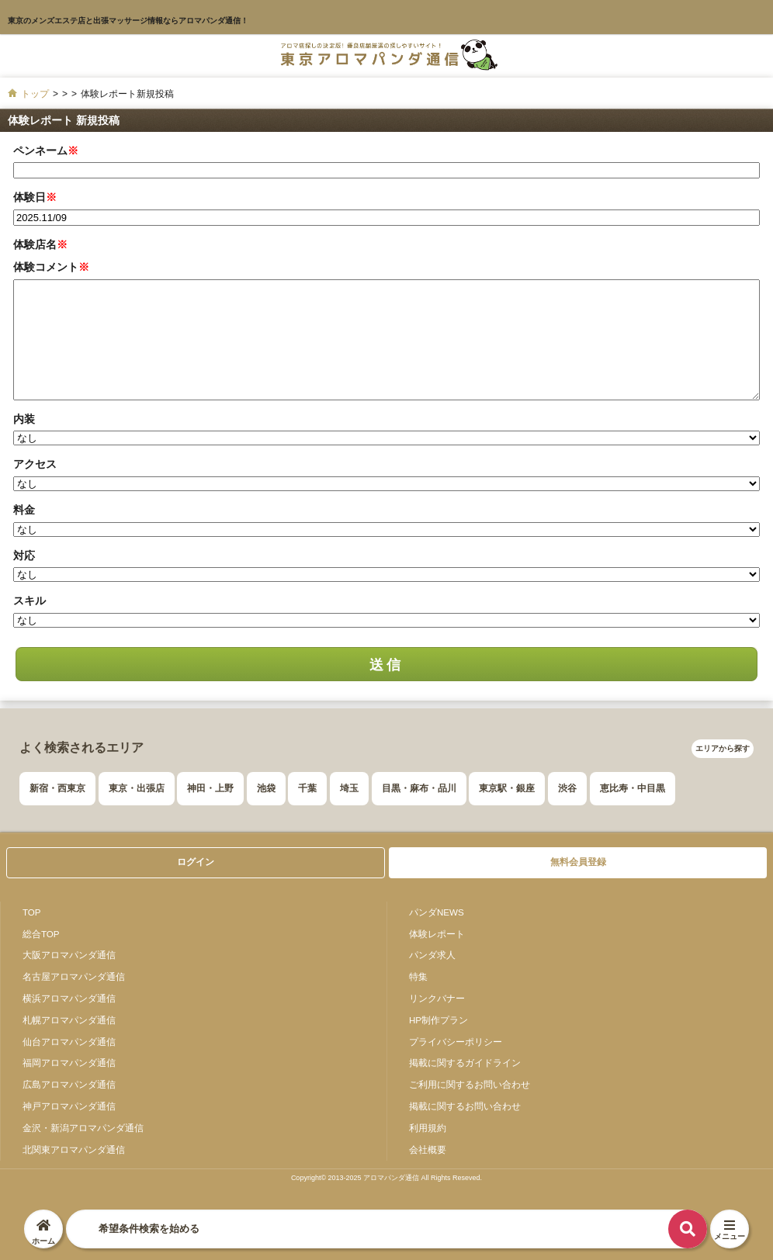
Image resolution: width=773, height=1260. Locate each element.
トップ (35, 93)
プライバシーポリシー (455, 1042)
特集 (418, 976)
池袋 (266, 788)
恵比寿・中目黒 (632, 788)
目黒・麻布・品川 (419, 788)
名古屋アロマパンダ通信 (74, 976)
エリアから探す (722, 748)
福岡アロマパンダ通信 (69, 1063)
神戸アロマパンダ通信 (69, 1106)
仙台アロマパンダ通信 (69, 1042)
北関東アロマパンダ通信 (74, 1149)
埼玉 (349, 788)
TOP (32, 912)
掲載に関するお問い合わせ (465, 1106)
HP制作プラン (438, 1020)
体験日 (35, 197)
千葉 (307, 788)
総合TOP (41, 934)
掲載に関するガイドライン (465, 1063)
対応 (24, 555)
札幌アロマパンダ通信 (69, 1020)
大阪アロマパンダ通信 (69, 955)
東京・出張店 (137, 788)
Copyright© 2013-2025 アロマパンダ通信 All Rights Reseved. (386, 1178)
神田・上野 (210, 788)
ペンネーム (45, 150)
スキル (29, 600)
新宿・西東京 (57, 788)
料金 (24, 510)
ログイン (195, 862)
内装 (24, 419)
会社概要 (427, 1149)
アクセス (35, 464)
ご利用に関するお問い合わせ (469, 1084)
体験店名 (40, 244)
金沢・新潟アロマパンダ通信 (83, 1128)
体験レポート (437, 934)
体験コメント (51, 267)
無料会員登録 (578, 862)
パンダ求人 (432, 955)
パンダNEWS (436, 912)
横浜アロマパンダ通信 (69, 998)
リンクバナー (437, 998)
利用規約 (427, 1128)
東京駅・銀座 (507, 788)
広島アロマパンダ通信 (69, 1084)
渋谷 (567, 788)
